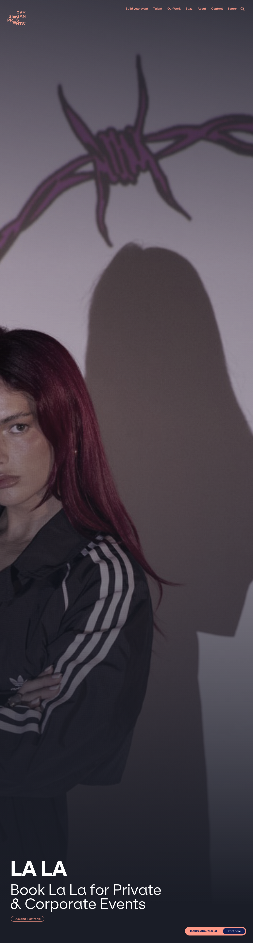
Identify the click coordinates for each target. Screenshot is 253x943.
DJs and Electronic (28, 919)
